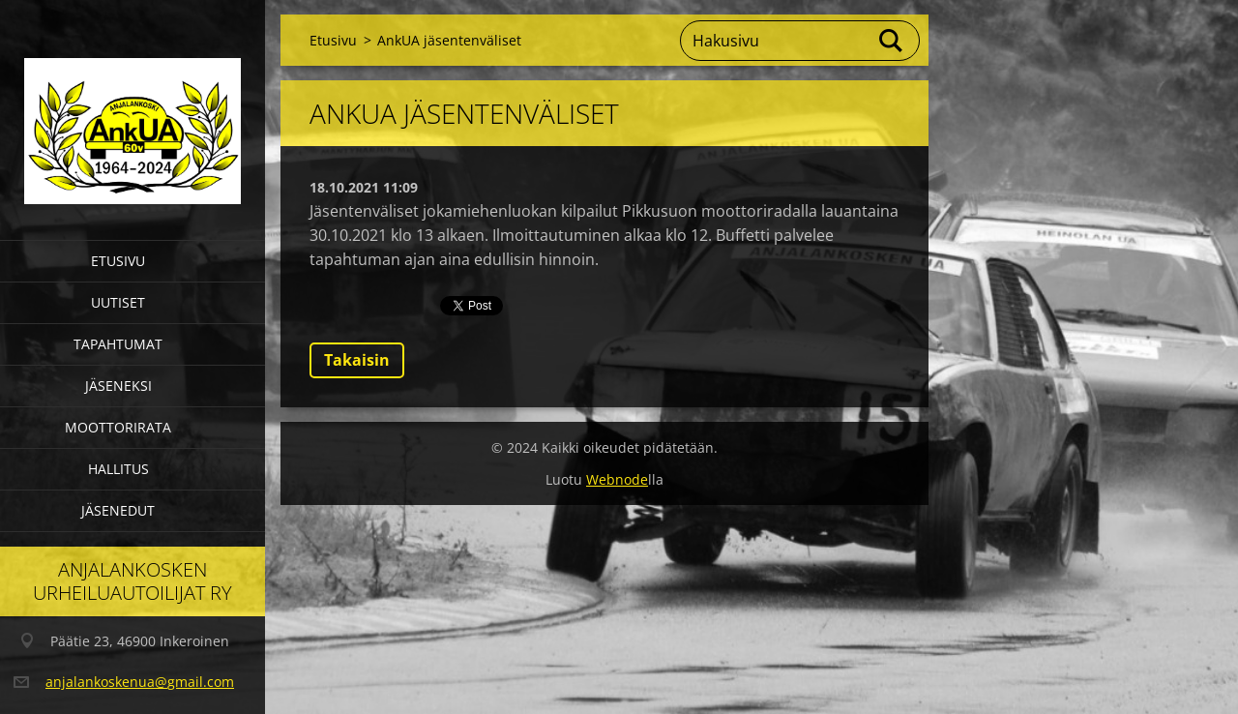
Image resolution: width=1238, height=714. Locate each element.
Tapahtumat (118, 344)
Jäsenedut (118, 510)
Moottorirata (118, 427)
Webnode (617, 479)
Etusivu (118, 261)
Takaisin (357, 360)
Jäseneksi (118, 385)
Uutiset (118, 302)
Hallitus (118, 469)
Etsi (891, 40)
